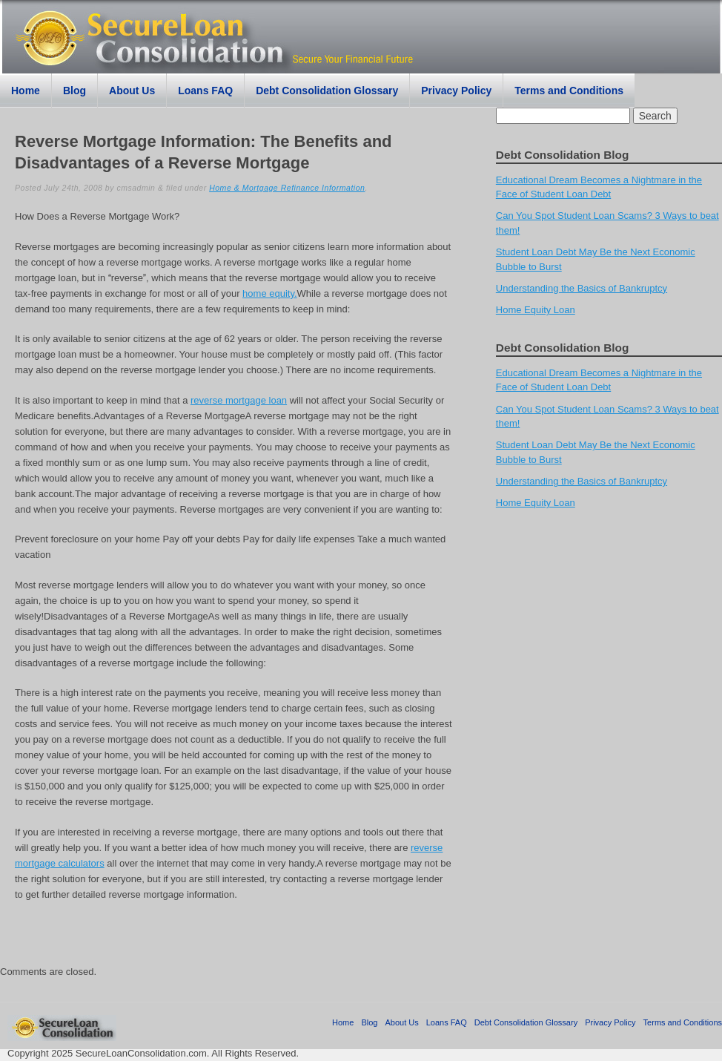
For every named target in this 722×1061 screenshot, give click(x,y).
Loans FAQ (205, 90)
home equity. (269, 293)
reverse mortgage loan (239, 400)
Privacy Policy (456, 90)
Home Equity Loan (535, 309)
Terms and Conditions (568, 90)
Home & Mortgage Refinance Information (287, 187)
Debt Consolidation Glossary (327, 90)
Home (25, 90)
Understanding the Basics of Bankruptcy (581, 288)
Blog (74, 90)
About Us (132, 90)
